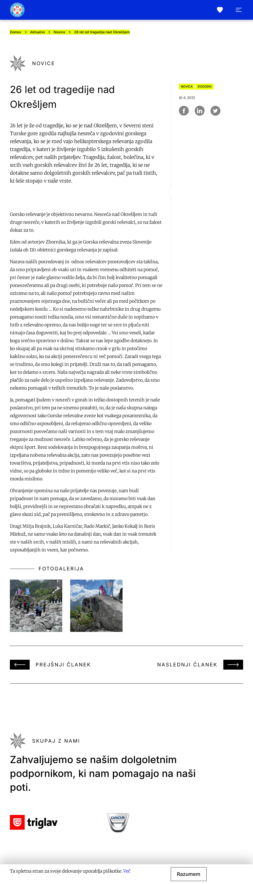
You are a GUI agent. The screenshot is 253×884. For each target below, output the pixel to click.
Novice (59, 32)
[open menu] (238, 10)
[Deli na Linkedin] (200, 111)
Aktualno (37, 32)
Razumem (188, 874)
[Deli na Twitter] (215, 111)
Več (126, 871)
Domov (15, 32)
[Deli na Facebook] (184, 111)
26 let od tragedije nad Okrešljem (102, 32)
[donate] (219, 10)
